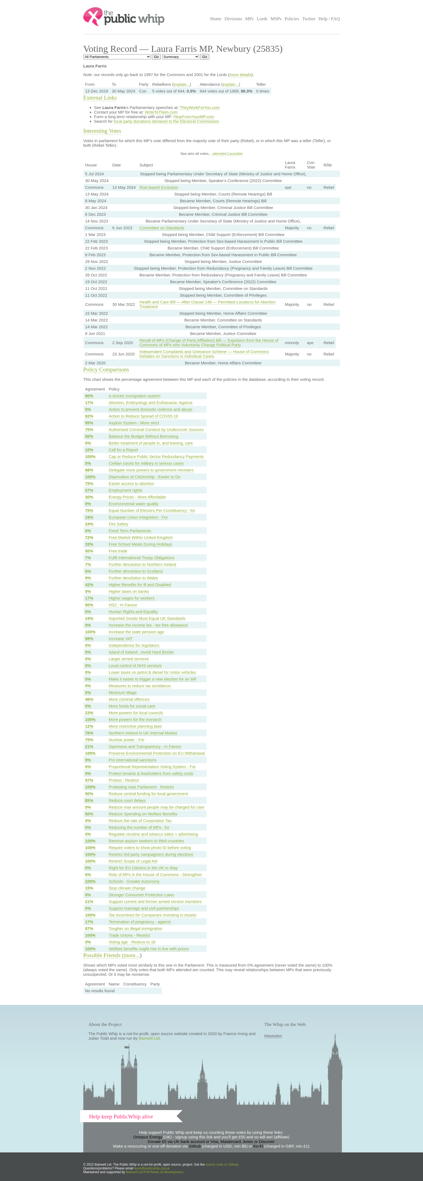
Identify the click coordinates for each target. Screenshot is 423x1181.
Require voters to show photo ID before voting (150, 847)
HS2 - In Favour (123, 605)
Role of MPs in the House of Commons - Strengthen (155, 874)
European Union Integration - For (138, 517)
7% (88, 557)
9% (88, 578)
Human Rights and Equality (133, 611)
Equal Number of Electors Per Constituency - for (152, 510)
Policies (292, 18)
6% (88, 571)
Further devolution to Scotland (136, 571)
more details (240, 74)
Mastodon (273, 1035)
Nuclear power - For (127, 739)
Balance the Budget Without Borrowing (143, 436)
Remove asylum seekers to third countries (146, 840)
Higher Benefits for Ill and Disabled (140, 584)
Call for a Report (123, 449)
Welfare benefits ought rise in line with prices (149, 948)
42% (89, 584)
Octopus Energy (147, 1137)
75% (89, 429)
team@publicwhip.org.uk (152, 1168)
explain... (182, 84)
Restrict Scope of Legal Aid (133, 861)
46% (89, 699)
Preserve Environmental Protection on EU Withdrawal (157, 753)
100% (90, 456)
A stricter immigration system (135, 395)
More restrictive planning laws (135, 726)
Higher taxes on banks (129, 591)
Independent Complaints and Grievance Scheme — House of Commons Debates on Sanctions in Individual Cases (204, 353)
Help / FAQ (329, 18)
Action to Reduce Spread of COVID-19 (143, 416)
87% (89, 928)
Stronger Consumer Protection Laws (141, 894)
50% (89, 436)
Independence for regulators (134, 645)
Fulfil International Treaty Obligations (141, 557)
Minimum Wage (123, 692)
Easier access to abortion (131, 483)
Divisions (233, 18)
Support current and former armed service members (155, 901)
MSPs (276, 18)
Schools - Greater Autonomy (134, 881)
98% (89, 638)
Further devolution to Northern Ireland (142, 564)
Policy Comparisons (106, 369)
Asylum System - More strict (134, 422)
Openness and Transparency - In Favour (145, 746)
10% (89, 449)
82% (89, 416)
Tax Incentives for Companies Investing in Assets (152, 915)
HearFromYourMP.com (193, 116)
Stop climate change (127, 888)
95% (89, 422)
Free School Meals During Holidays (140, 544)
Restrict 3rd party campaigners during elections (151, 854)
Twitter (308, 18)
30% (89, 497)
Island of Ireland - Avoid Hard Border (141, 652)
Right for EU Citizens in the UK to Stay (143, 867)
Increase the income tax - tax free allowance (148, 625)
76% (89, 733)
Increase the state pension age (136, 631)
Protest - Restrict (124, 780)
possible (236, 154)
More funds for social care (132, 706)
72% (89, 537)
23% (89, 712)
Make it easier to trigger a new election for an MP (153, 679)
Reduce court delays (127, 800)
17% (89, 402)
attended (220, 154)
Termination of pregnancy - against (140, 921)
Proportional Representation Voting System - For (152, 766)
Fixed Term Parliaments (130, 530)
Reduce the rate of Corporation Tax (140, 820)
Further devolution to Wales (133, 578)
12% (89, 726)
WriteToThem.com (161, 112)
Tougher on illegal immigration (135, 928)
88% (89, 470)
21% (89, 746)
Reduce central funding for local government (148, 793)
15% (89, 888)
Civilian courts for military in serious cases (146, 463)
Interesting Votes (102, 131)
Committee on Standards (161, 227)
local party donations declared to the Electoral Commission (166, 121)
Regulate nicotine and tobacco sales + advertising (153, 834)
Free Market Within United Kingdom (141, 537)
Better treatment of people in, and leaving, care (151, 443)
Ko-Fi (258, 1146)
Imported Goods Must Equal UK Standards (147, 618)
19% (89, 517)
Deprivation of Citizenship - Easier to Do (144, 476)
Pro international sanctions (132, 760)
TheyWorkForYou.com (200, 107)
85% (89, 800)
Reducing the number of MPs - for (139, 827)
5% (88, 409)
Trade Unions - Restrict (129, 935)
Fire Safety (118, 524)
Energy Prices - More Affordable (137, 497)
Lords (262, 18)
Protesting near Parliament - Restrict (141, 787)
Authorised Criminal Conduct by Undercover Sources (156, 429)
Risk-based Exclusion (158, 187)
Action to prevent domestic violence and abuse (150, 409)
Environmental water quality (133, 503)
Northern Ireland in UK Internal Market (143, 733)
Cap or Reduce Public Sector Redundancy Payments (156, 456)
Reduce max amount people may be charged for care (156, 807)
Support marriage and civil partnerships (144, 908)
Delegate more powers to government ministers (151, 470)
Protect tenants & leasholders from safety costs (151, 773)
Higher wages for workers (132, 598)
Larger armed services (129, 658)
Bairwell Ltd (149, 1038)
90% (89, 395)
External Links (100, 97)
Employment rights (125, 490)
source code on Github (222, 1164)
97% (89, 780)
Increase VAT (121, 638)
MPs (249, 18)
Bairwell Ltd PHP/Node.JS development (154, 1172)
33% (89, 544)
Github (195, 1146)
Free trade (118, 551)
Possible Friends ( (103, 955)
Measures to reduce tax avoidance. (140, 685)
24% (89, 524)
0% (88, 443)
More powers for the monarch (135, 719)
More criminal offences (129, 699)
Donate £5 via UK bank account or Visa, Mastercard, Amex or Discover (211, 1141)
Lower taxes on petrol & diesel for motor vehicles (152, 672)
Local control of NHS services (135, 665)
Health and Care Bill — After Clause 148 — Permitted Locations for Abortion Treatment (207, 304)
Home (215, 18)
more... (132, 955)
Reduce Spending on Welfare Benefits (143, 814)
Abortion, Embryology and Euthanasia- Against (150, 402)
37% (89, 490)
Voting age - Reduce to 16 (132, 942)
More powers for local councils (136, 712)
